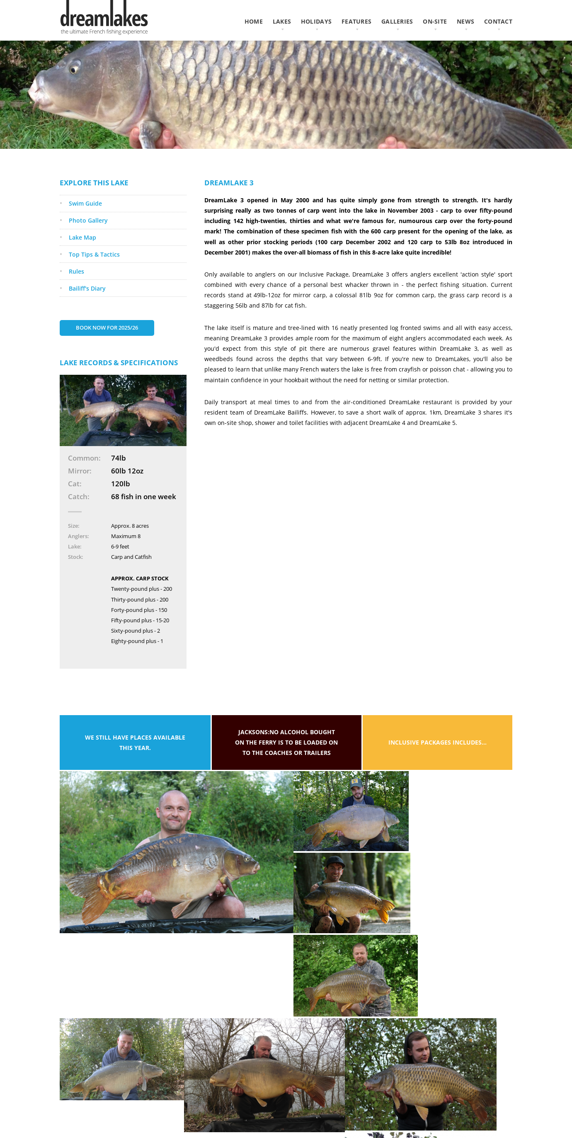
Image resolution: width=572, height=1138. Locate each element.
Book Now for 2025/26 (109, 341)
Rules (77, 283)
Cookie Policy (203, 1121)
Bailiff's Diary (87, 301)
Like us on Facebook (331, 1102)
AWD (505, 1101)
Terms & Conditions (211, 1101)
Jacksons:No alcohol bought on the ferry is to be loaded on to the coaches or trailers (286, 756)
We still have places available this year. (135, 756)
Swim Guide (85, 212)
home (254, 21)
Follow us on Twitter (332, 1112)
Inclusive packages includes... (437, 757)
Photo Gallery (88, 230)
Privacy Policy (204, 1111)
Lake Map (83, 248)
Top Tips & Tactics (94, 265)
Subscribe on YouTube (334, 1122)
